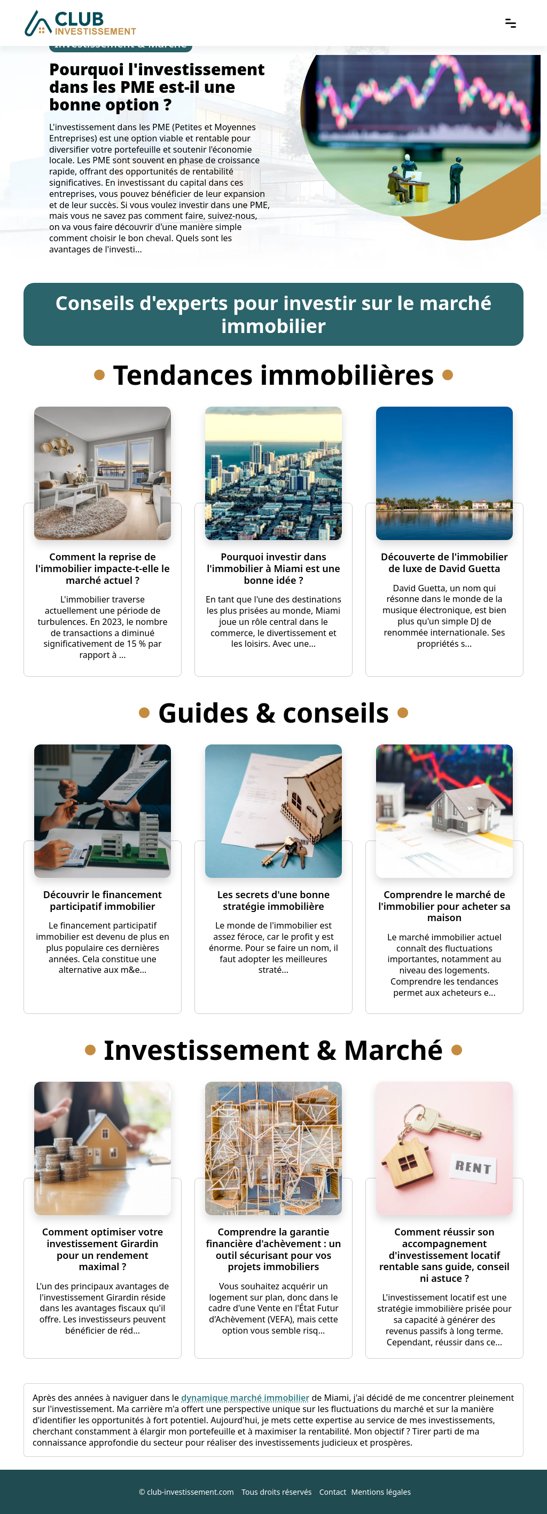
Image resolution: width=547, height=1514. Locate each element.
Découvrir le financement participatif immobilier (102, 900)
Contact (333, 1492)
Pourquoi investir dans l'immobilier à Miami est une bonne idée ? (273, 568)
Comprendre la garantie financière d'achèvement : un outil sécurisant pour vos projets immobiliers (273, 1249)
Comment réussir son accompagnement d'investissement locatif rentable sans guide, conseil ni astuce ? (444, 1254)
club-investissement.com (190, 1492)
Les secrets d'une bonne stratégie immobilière (273, 900)
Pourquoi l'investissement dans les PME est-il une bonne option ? (157, 86)
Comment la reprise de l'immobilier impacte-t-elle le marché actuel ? (102, 568)
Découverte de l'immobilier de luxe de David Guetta (444, 562)
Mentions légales (381, 1492)
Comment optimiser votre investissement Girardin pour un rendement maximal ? (102, 1249)
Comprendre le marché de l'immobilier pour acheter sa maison (444, 906)
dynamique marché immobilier (245, 1398)
